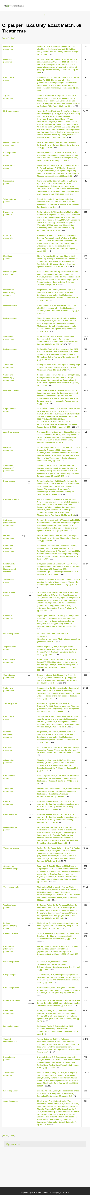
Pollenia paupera (10, 933)
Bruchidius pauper (11, 1026)
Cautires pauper (10, 814)
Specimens (13, 1144)
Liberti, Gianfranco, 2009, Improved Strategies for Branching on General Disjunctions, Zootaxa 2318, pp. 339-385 (58, 145)
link (12, 38)
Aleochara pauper (11, 432)
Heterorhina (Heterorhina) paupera (9, 292)
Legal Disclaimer (63, 1192)
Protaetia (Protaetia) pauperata (7, 734)
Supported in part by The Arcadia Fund (35, 1192)
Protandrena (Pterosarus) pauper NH (8, 949)
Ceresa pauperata (11, 887)
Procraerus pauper (11, 499)
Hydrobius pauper (11, 111)
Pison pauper (9, 481)
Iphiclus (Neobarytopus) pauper (10, 925)
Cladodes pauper (10, 1101)
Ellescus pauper (10, 1091)
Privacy (53, 1192)
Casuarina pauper (11, 848)
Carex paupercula (11, 634)
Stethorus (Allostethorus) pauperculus (10, 522)
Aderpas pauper (10, 703)
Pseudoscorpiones (11, 1000)
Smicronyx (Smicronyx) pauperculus (8, 377)
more (5, 38)
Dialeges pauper (10, 305)
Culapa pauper (9, 975)
